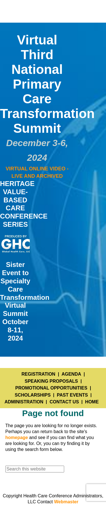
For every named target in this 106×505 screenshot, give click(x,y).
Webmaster (66, 501)
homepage (16, 437)
